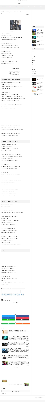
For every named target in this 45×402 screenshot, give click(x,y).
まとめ (10, 73)
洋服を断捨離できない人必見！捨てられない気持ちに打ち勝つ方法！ (11, 295)
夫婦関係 (33, 60)
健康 (32, 62)
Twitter (33, 51)
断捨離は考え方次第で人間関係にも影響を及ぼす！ (15, 70)
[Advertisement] (15, 17)
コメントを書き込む (15, 392)
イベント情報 (34, 73)
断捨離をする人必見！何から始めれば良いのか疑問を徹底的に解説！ (18, 295)
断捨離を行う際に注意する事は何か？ (14, 72)
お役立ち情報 (34, 71)
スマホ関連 (33, 56)
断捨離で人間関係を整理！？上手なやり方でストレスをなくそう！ (3, 295)
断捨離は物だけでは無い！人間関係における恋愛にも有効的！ (7, 295)
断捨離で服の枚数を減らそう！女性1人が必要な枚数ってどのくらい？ (22, 295)
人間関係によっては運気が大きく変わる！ (14, 71)
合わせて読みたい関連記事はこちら (14, 74)
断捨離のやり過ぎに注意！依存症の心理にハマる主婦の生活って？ (14, 295)
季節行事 (33, 69)
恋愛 (32, 64)
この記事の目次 (14, 68)
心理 (2, 299)
